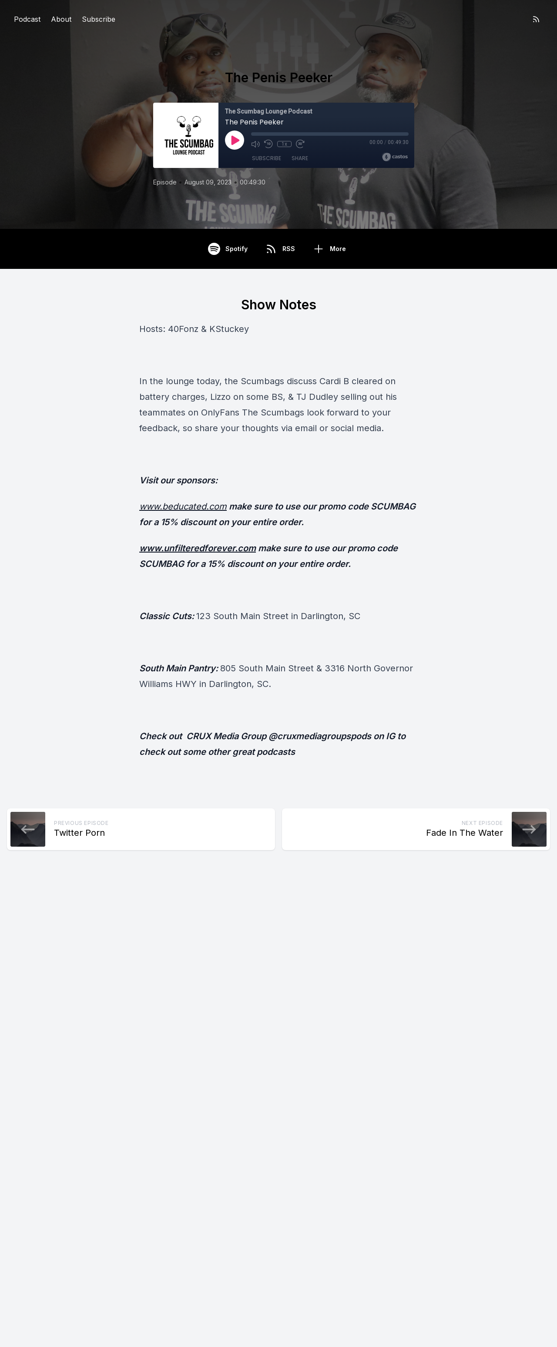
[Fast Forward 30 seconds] (299, 144)
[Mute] (255, 144)
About (61, 19)
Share (300, 158)
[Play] (234, 140)
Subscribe (98, 19)
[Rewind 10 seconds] (268, 144)
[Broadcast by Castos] (395, 157)
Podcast (27, 19)
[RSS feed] (536, 19)
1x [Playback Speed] (284, 144)
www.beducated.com (183, 506)
